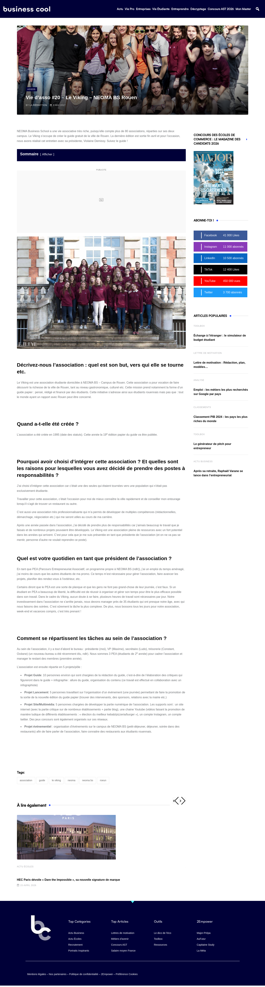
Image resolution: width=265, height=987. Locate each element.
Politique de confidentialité (83, 973)
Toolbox (199, 326)
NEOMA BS (87, 780)
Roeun (103, 780)
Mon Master (243, 9)
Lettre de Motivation (208, 353)
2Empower (107, 973)
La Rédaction (38, 105)
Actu (120, 9)
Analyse (199, 380)
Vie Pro (129, 9)
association (26, 780)
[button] (257, 9)
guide (42, 780)
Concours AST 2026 (221, 9)
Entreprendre (180, 9)
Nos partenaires (57, 973)
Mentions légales (36, 973)
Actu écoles (25, 867)
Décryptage (198, 9)
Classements (202, 407)
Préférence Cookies (127, 973)
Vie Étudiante (161, 9)
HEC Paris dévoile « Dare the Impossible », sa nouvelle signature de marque (68, 880)
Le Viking (56, 780)
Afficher (47, 154)
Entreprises (143, 9)
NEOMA (71, 780)
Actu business (203, 461)
